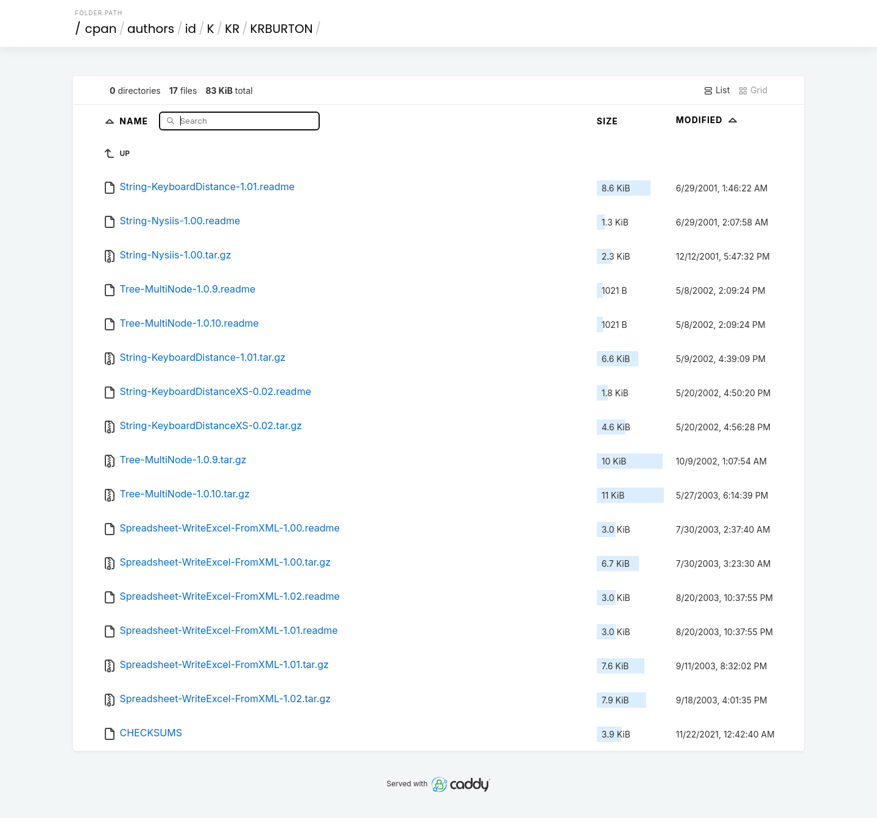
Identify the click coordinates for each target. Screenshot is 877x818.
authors (150, 28)
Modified (708, 120)
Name (134, 120)
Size (607, 121)
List (716, 90)
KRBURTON (281, 28)
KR (232, 28)
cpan (101, 28)
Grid (752, 90)
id (190, 28)
